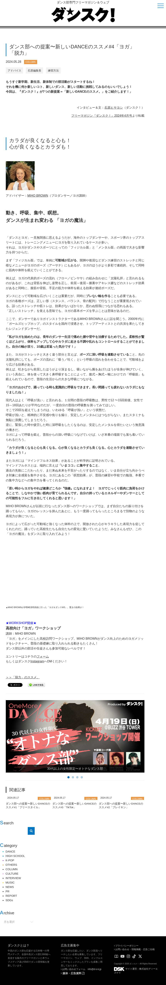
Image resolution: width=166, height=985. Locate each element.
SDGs (9, 900)
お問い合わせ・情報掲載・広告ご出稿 (134, 949)
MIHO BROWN (37, 195)
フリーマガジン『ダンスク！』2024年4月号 (101, 115)
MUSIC (10, 882)
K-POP (10, 860)
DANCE (10, 851)
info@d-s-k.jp (94, 969)
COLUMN (31, 62)
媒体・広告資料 (73, 973)
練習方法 (53, 70)
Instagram (37, 661)
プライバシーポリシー (126, 945)
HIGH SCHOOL (15, 855)
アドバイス (14, 70)
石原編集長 (34, 70)
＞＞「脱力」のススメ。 (23, 677)
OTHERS (11, 864)
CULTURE (12, 873)
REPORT (11, 895)
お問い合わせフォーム (73, 969)
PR (7, 891)
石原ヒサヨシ (113, 107)
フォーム (43, 656)
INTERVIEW (13, 878)
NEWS (10, 887)
